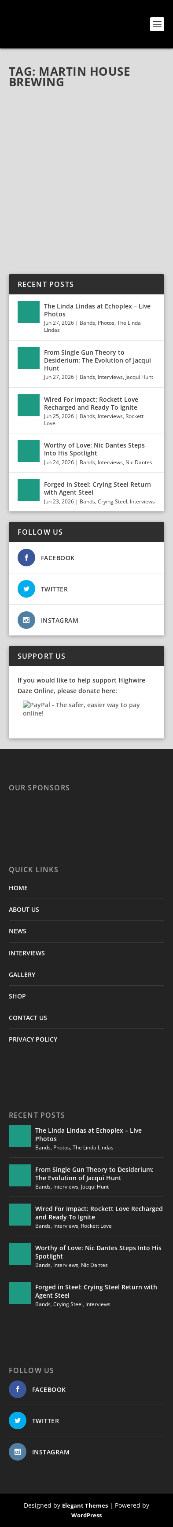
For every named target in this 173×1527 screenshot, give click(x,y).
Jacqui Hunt (139, 377)
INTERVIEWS (27, 953)
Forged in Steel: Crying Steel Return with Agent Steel (97, 488)
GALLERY (22, 974)
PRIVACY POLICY (33, 1039)
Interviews (110, 377)
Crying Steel (112, 501)
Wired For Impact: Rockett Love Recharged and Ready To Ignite (91, 403)
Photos (106, 323)
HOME (18, 888)
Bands (87, 323)
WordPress (86, 1515)
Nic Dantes (138, 462)
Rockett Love (96, 1226)
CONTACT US (28, 1017)
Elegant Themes (85, 1505)
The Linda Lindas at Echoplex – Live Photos (97, 310)
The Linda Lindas (93, 1147)
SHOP (17, 996)
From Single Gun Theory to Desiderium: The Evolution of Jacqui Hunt (97, 360)
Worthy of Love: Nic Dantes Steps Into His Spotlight (94, 449)
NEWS (17, 931)
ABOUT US (24, 909)
